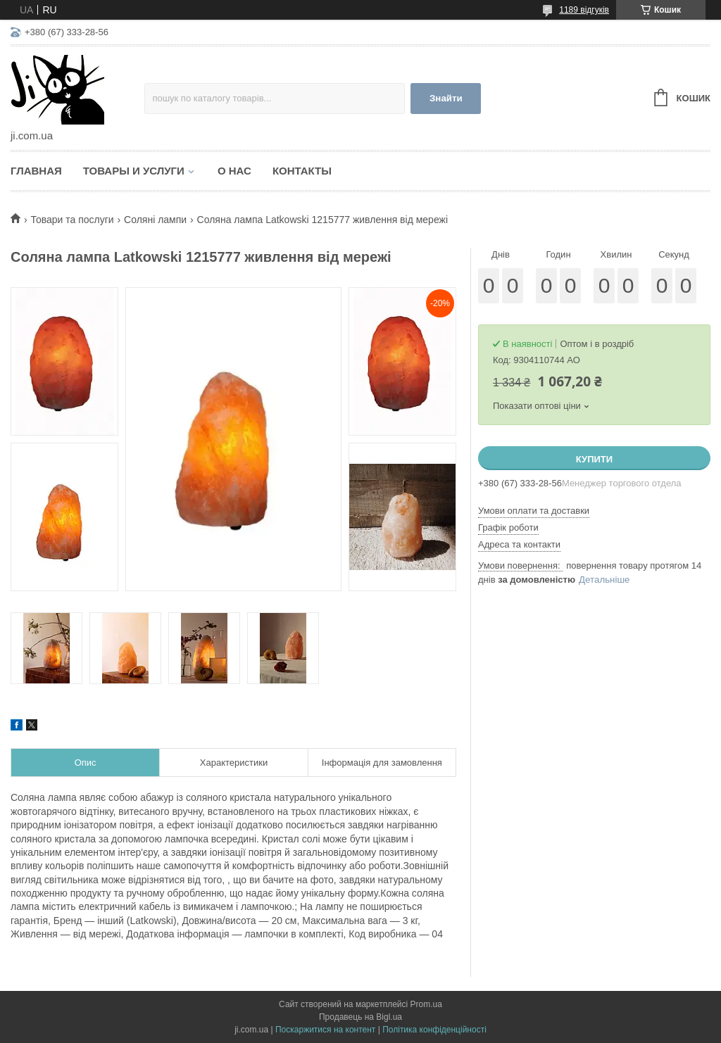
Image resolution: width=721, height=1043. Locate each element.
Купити (594, 459)
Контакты (302, 170)
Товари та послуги (71, 219)
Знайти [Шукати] (446, 98)
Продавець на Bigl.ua (360, 1017)
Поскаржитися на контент (325, 1030)
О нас (234, 170)
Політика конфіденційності (434, 1030)
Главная (36, 170)
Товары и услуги (133, 170)
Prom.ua (426, 1004)
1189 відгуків (584, 10)
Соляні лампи (155, 219)
